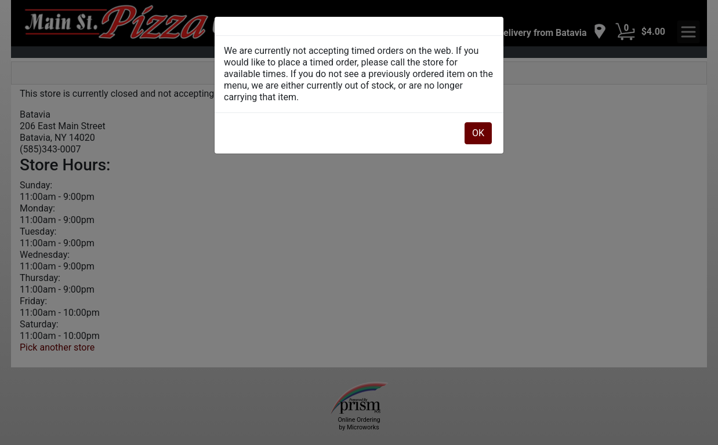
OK (478, 132)
